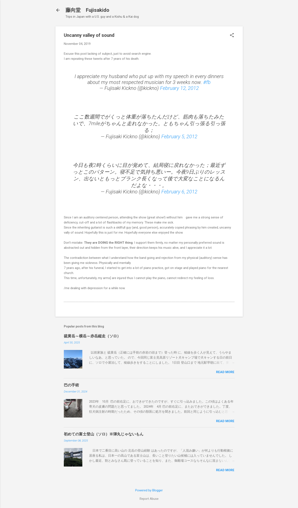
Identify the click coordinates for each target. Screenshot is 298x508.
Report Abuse (149, 499)
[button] (231, 36)
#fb (207, 82)
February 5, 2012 (179, 137)
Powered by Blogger (149, 490)
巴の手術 (71, 385)
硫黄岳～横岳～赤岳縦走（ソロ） (92, 336)
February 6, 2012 (179, 192)
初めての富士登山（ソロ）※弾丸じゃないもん (103, 434)
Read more (225, 372)
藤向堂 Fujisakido (87, 10)
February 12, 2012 (179, 88)
